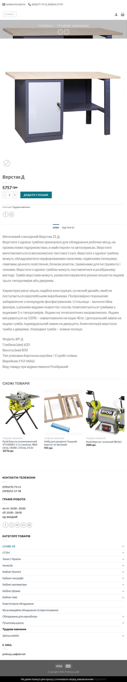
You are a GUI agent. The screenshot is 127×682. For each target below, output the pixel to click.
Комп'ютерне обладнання (18, 603)
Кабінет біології (11, 571)
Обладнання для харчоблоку (19, 616)
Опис (56, 227)
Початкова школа (12, 622)
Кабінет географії (12, 578)
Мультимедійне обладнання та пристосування (30, 610)
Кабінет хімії (9, 597)
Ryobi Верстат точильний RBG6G (104, 441)
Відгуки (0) (68, 227)
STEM (6, 552)
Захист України (11, 559)
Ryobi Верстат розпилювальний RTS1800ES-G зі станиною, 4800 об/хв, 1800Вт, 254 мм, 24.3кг (19, 444)
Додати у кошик (36, 194)
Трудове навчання (73, 26)
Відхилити (100, 679)
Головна (45, 26)
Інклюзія (7, 565)
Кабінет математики (14, 584)
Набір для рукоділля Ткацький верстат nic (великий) (60, 443)
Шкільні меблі (10, 635)
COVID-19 (8, 546)
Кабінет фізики (11, 590)
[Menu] (9, 14)
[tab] (56, 227)
